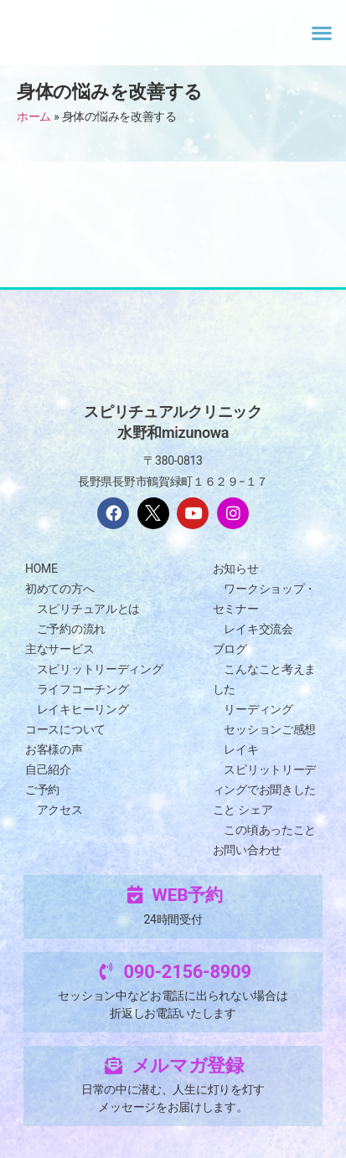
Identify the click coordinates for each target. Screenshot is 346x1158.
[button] (321, 32)
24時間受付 (173, 919)
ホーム (34, 116)
